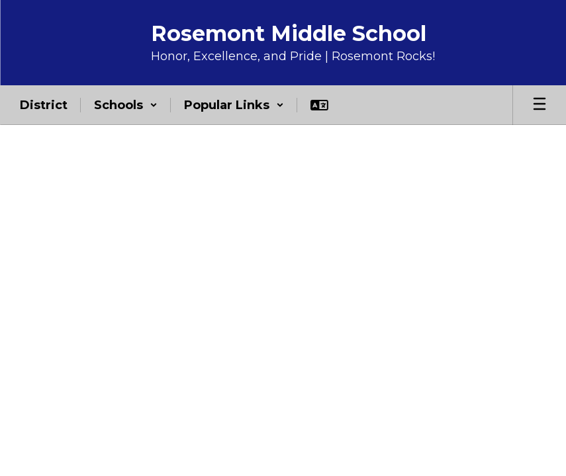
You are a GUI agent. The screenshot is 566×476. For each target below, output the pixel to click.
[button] (126, 105)
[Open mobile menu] (539, 105)
